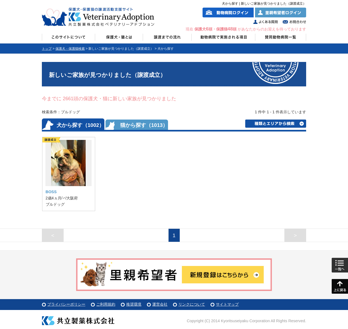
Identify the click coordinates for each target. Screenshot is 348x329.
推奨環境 (133, 304)
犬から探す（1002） (80, 125)
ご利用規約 (105, 304)
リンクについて (191, 304)
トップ (47, 49)
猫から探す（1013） (144, 125)
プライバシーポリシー (66, 304)
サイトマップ (227, 304)
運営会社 (159, 304)
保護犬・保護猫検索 (70, 49)
